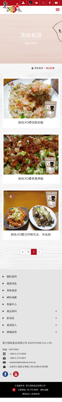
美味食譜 (12, 290)
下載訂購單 (23, 3)
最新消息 (12, 283)
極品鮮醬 (50, 68)
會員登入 (36, 3)
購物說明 (12, 332)
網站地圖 (12, 297)
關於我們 (12, 276)
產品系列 (12, 311)
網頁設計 (26, 394)
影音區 (10, 318)
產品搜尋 (43, 3)
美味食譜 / (40, 68)
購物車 (30, 3)
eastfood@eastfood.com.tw (22, 362)
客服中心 (12, 304)
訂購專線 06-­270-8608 (28, 390)
